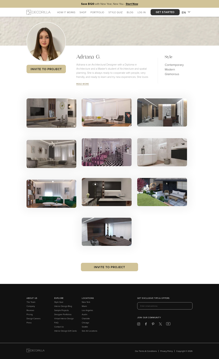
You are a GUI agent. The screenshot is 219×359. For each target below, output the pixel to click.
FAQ (56, 322)
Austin (84, 314)
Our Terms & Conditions (146, 351)
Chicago (85, 322)
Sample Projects (61, 310)
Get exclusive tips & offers (153, 298)
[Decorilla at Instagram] (138, 324)
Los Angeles (87, 310)
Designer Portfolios (63, 314)
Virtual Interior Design (64, 318)
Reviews (30, 310)
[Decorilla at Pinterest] (153, 324)
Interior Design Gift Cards (65, 330)
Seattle (85, 326)
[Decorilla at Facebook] (145, 324)
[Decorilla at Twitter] (160, 324)
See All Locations (89, 330)
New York (86, 302)
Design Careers (34, 318)
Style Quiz (58, 302)
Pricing (30, 314)
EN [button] (186, 12)
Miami (84, 306)
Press (29, 322)
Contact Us (59, 326)
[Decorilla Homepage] (38, 12)
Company (31, 306)
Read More (82, 83)
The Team (31, 302)
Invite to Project (46, 69)
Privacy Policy (166, 351)
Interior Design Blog (63, 306)
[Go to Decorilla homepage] (35, 351)
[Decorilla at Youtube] (168, 324)
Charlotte (86, 318)
